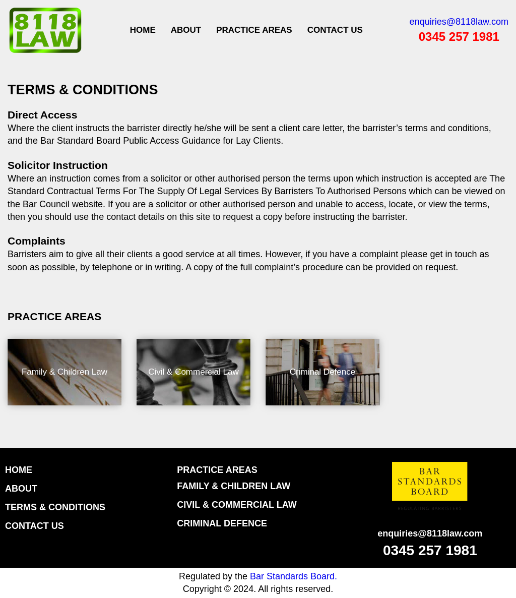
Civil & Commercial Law (193, 372)
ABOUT (186, 30)
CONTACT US (335, 30)
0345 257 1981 (459, 36)
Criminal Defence (322, 372)
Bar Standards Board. (293, 576)
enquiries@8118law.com (459, 22)
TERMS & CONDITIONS (55, 507)
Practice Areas (217, 470)
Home (143, 30)
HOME (18, 470)
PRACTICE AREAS (254, 30)
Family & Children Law (64, 372)
